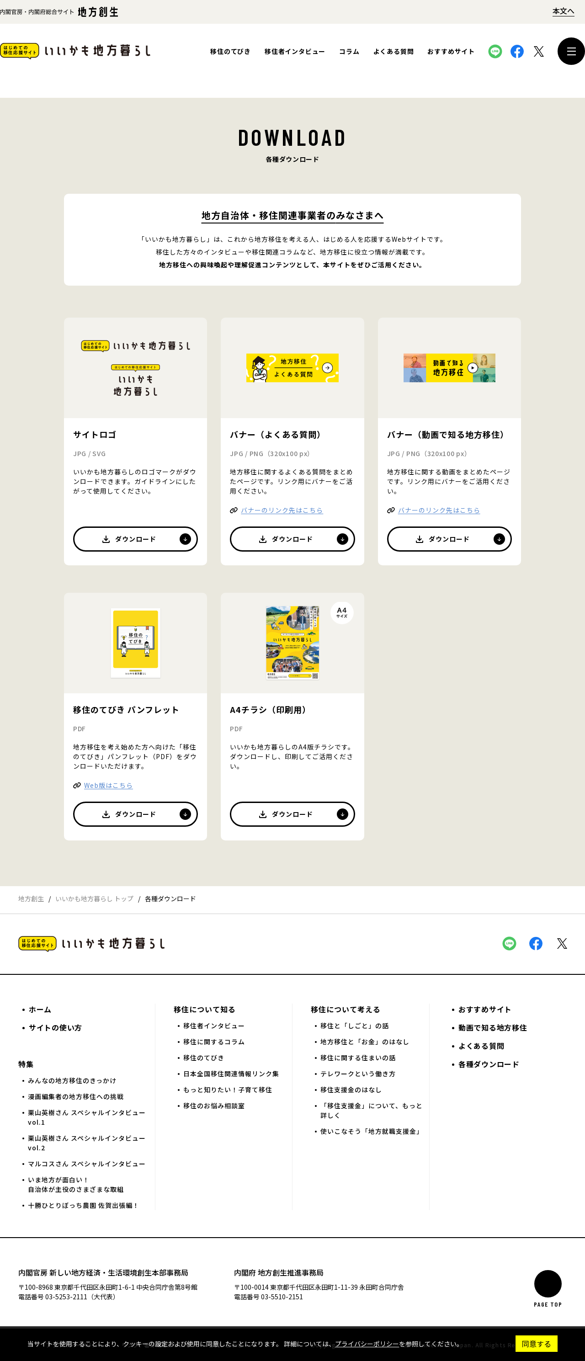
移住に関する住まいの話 (358, 1057)
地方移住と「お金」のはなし (365, 1041)
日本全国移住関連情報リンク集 (231, 1073)
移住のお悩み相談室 (214, 1105)
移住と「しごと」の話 (354, 1025)
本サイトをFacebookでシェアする (517, 51)
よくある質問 (393, 51)
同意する (536, 1343)
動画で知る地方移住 (492, 1027)
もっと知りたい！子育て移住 (227, 1089)
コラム (349, 51)
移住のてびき (230, 51)
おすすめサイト (451, 51)
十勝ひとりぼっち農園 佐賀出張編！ (83, 1205)
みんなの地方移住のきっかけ (72, 1080)
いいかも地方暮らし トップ (94, 898)
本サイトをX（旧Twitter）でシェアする (539, 51)
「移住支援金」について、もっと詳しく (371, 1110)
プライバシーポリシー (367, 1343)
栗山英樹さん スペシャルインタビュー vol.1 (87, 1117)
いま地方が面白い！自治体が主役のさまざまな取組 (76, 1184)
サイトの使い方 (55, 1027)
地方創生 (31, 898)
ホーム (40, 1009)
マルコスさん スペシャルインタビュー (87, 1163)
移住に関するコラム (214, 1041)
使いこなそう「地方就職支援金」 (371, 1131)
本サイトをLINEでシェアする (495, 51)
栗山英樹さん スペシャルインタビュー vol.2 (87, 1142)
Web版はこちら (108, 785)
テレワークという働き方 (358, 1073)
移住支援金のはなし (351, 1089)
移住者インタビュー (295, 51)
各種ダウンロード (489, 1063)
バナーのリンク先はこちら (282, 510)
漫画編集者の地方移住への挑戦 (76, 1096)
